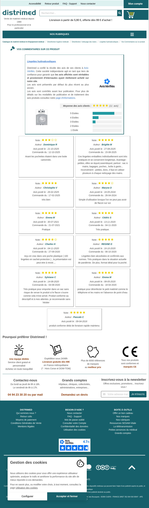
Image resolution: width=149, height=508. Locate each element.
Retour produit (52, 3)
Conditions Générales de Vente (26, 423)
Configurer (27, 496)
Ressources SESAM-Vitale (123, 423)
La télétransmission (123, 426)
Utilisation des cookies (74, 429)
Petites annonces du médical (123, 429)
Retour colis (26, 416)
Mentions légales (26, 426)
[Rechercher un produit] (78, 13)
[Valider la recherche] (119, 13)
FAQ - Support (70, 3)
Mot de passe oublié (74, 419)
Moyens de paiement (26, 419)
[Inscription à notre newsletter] (115, 394)
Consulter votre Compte (74, 423)
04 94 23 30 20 (17, 394)
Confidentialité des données (74, 426)
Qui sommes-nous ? (26, 413)
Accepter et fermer (67, 496)
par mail (37, 394)
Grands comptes (123, 433)
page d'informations (65, 98)
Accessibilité (35, 3)
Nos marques (123, 416)
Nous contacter (88, 3)
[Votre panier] (130, 14)
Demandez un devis (74, 394)
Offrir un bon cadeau (123, 413)
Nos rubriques (123, 419)
